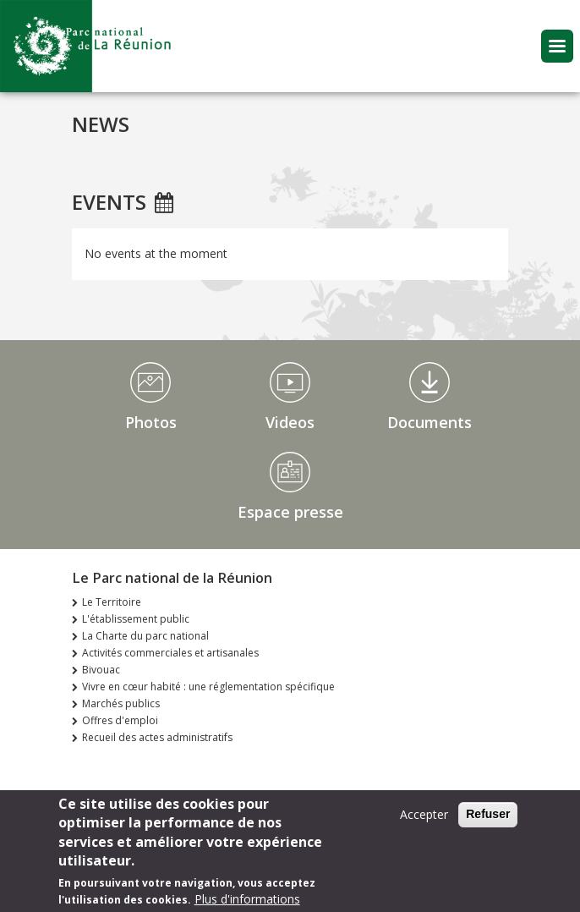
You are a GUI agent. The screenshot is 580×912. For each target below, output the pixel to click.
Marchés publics (121, 703)
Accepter (424, 821)
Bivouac (101, 669)
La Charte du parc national (145, 636)
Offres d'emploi (120, 720)
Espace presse (290, 512)
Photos (151, 422)
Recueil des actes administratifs (157, 737)
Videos (290, 422)
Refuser (488, 820)
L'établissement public (135, 619)
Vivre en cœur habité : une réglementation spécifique (208, 686)
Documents (429, 422)
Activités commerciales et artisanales (170, 653)
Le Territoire (111, 602)
